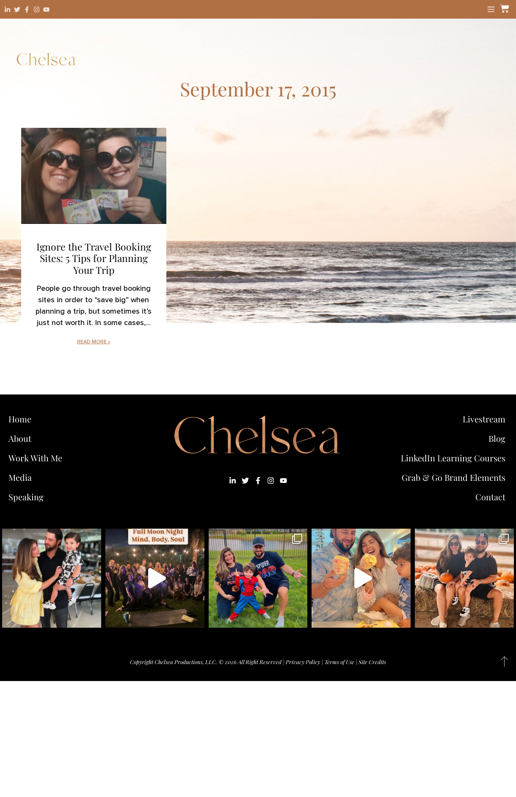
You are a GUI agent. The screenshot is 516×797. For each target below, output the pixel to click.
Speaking (26, 496)
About (19, 438)
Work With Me (37, 457)
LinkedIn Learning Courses (453, 457)
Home (19, 419)
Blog (496, 438)
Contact (490, 496)
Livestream (484, 419)
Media (20, 477)
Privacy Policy (303, 661)
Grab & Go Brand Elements (453, 477)
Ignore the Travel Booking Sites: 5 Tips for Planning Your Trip (93, 258)
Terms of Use (339, 661)
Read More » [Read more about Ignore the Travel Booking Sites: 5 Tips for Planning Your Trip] (93, 342)
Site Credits (372, 661)
